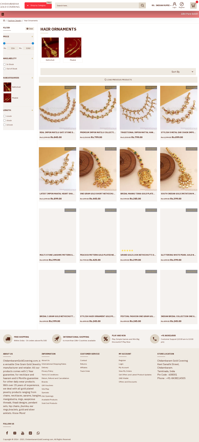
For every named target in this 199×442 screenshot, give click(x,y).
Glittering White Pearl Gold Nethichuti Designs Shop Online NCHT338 (179, 255)
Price (6, 36)
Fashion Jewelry (14, 20)
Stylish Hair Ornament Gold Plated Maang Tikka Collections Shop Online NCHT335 (98, 316)
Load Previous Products (119, 79)
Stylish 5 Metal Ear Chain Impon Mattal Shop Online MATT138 (179, 132)
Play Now (126, 342)
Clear (31, 28)
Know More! (18, 413)
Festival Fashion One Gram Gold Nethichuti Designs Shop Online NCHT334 (138, 316)
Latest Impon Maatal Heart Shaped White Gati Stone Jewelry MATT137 (57, 193)
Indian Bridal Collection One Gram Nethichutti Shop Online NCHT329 (179, 316)
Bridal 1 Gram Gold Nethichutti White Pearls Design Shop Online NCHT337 (57, 316)
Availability (9, 58)
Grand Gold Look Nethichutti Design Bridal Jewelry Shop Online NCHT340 (138, 255)
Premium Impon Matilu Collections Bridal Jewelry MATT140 (98, 132)
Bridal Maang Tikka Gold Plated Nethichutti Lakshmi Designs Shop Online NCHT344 (138, 193)
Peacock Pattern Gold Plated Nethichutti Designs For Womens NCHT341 (98, 255)
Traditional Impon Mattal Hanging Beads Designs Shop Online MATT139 (138, 132)
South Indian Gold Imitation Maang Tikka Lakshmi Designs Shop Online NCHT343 (179, 193)
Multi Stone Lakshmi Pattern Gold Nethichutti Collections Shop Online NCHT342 (57, 255)
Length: (7, 110)
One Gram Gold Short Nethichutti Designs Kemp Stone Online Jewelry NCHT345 (98, 193)
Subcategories (11, 78)
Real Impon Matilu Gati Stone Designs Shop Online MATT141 (57, 132)
